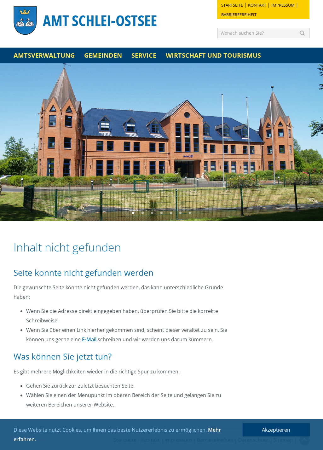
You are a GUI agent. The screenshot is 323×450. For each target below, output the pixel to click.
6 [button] (180, 213)
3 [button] (152, 213)
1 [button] (133, 213)
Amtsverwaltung (44, 55)
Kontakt (257, 5)
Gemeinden (103, 55)
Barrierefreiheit (239, 14)
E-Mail (89, 339)
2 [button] (143, 213)
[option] (161, 142)
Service (143, 55)
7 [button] (190, 213)
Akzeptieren (276, 429)
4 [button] (162, 213)
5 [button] (171, 213)
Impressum (283, 5)
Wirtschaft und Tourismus (213, 55)
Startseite (232, 5)
